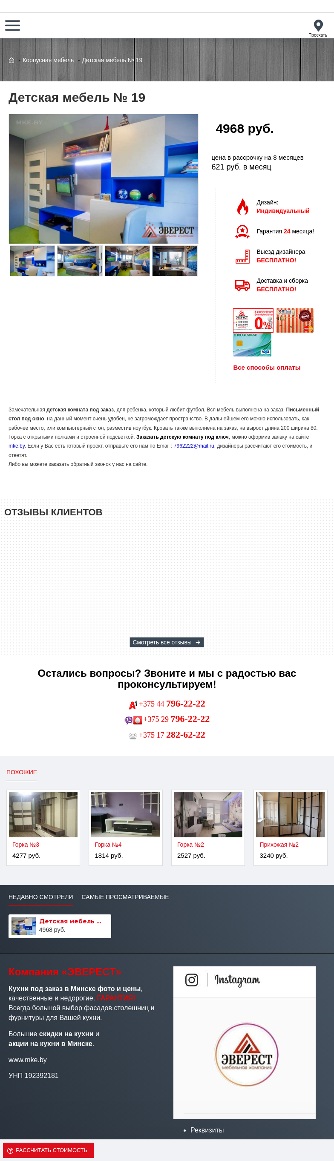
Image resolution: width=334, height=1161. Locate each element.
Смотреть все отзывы (162, 642)
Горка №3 (25, 844)
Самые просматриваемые (125, 897)
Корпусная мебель (48, 60)
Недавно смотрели (41, 897)
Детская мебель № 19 (73, 921)
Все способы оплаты (266, 367)
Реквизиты (207, 1130)
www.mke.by (28, 1059)
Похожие (21, 772)
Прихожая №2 (279, 844)
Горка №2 (190, 844)
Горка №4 (108, 844)
